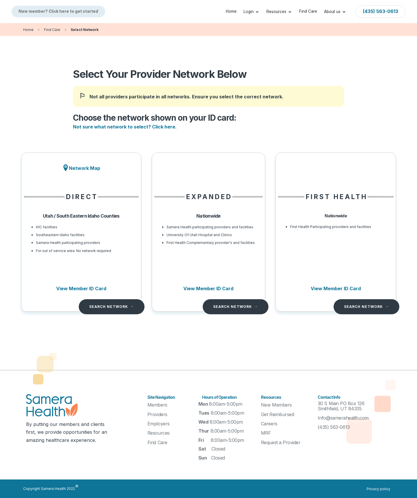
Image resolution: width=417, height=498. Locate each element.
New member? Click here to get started (58, 11)
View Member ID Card (81, 288)
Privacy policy (378, 489)
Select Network (84, 29)
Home (231, 11)
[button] (251, 12)
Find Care (308, 11)
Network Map (84, 168)
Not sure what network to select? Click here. (125, 127)
